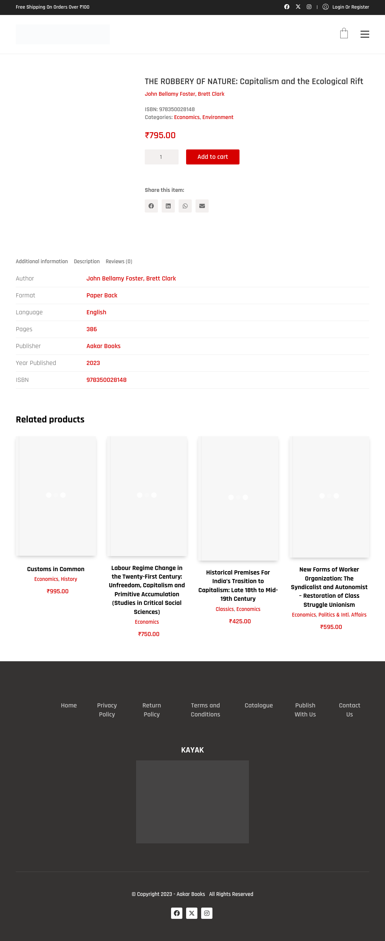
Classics (225, 609)
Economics (187, 117)
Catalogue (259, 705)
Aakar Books (103, 346)
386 (91, 329)
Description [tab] (87, 261)
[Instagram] (206, 913)
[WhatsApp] (185, 206)
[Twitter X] (191, 913)
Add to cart (212, 156)
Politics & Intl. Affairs (342, 614)
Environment (217, 117)
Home (69, 705)
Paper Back (101, 295)
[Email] (202, 206)
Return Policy (151, 710)
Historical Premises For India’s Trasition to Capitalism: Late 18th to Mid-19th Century (238, 585)
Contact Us (349, 710)
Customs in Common (56, 569)
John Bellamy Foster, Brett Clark (131, 278)
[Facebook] (151, 206)
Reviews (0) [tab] (119, 261)
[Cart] (344, 34)
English (96, 312)
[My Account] (346, 7)
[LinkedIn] (168, 206)
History (69, 579)
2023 (93, 363)
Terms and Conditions (205, 710)
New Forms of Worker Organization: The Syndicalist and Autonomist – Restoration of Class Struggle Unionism (329, 587)
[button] (365, 34)
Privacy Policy (107, 710)
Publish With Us (305, 710)
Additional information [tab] (42, 261)
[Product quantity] (162, 156)
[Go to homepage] (63, 34)
